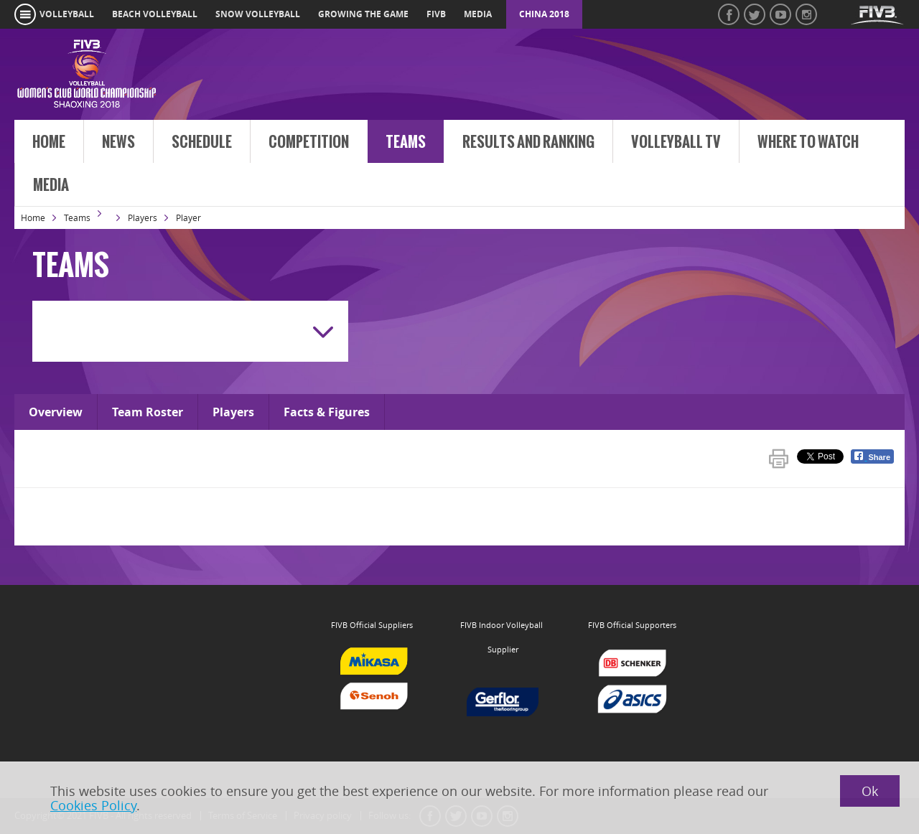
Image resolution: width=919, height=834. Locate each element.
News (118, 142)
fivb (436, 14)
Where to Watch (808, 142)
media (478, 14)
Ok (870, 791)
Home (48, 142)
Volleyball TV (676, 142)
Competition (309, 142)
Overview (56, 412)
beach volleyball (154, 14)
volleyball (66, 14)
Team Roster (147, 412)
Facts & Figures (327, 412)
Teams (406, 142)
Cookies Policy (93, 805)
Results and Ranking (528, 142)
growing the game (363, 14)
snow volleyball (257, 14)
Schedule (202, 142)
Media (51, 185)
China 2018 (544, 14)
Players (142, 217)
